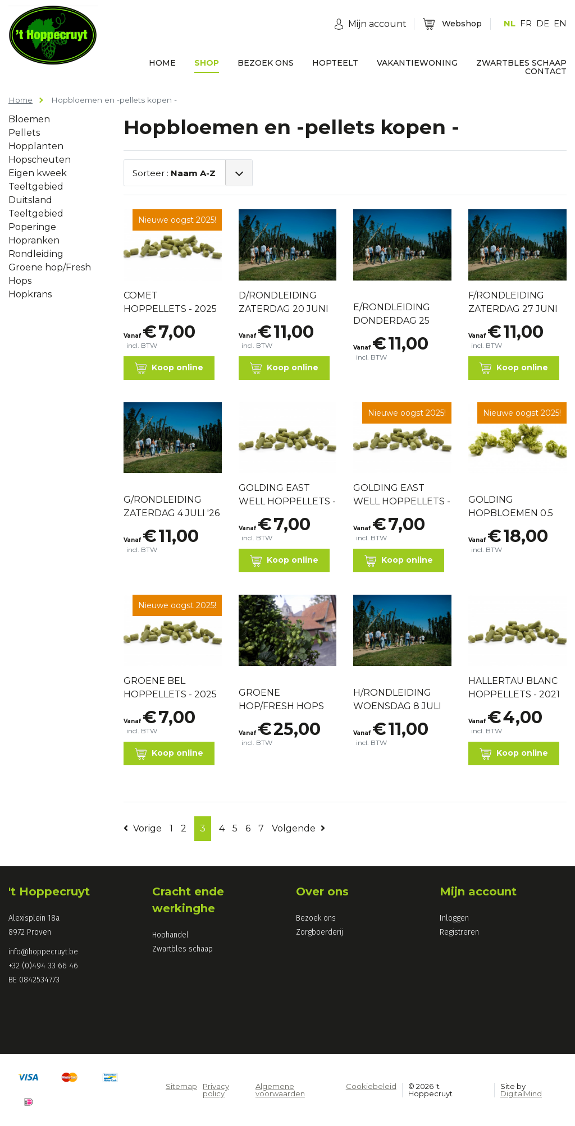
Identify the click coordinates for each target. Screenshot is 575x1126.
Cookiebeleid (371, 1086)
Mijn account (478, 891)
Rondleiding (35, 254)
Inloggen (454, 918)
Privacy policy (216, 1090)
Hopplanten (35, 146)
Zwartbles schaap (182, 949)
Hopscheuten (39, 159)
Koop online (169, 368)
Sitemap (181, 1086)
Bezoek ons (316, 918)
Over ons (322, 891)
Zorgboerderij (319, 932)
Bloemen (29, 119)
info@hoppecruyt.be (43, 952)
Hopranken (34, 240)
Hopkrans (30, 294)
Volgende (298, 828)
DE (542, 23)
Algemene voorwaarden (280, 1090)
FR (526, 23)
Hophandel (170, 935)
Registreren (459, 932)
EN (560, 23)
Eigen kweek (37, 173)
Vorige (143, 828)
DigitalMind (521, 1093)
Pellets (24, 132)
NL (509, 23)
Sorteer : (174, 173)
